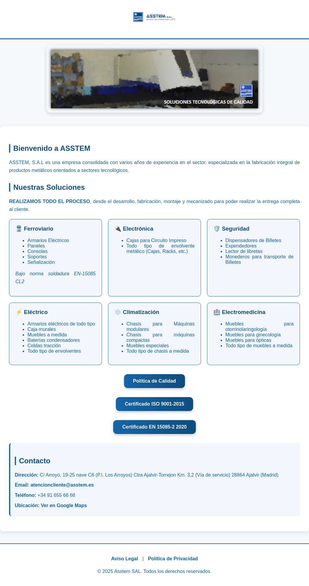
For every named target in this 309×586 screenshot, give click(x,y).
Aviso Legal (124, 558)
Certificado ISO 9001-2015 (154, 403)
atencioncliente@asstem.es (62, 484)
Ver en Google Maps (64, 505)
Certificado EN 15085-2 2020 (154, 426)
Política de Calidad (154, 381)
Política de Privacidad (173, 558)
